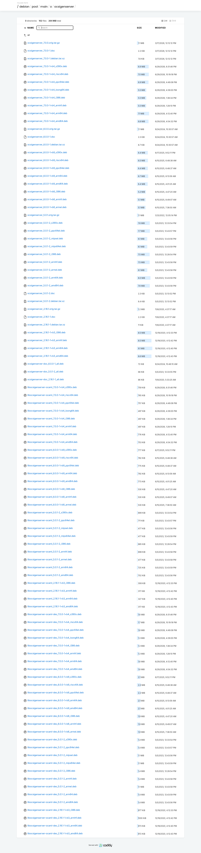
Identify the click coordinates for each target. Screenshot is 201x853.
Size (139, 28)
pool (35, 7)
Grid (172, 20)
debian (24, 7)
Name (30, 27)
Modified (160, 28)
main (44, 7)
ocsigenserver (64, 7)
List (164, 20)
